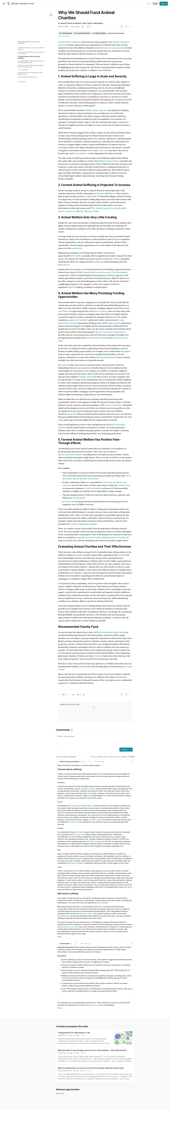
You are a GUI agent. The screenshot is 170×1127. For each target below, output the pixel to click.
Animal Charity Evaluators (71, 23)
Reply (59, 937)
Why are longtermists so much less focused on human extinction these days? (91, 1068)
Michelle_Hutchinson (65, 1070)
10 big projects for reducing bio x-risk (74, 1033)
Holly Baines (98, 23)
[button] (73, 694)
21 (89, 1071)
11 (83, 1035)
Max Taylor (87, 23)
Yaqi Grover (62, 1053)
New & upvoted (70, 757)
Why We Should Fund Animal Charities (28, 42)
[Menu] (4, 3)
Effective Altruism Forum (20, 4)
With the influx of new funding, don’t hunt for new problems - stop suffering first (92, 1050)
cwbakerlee (62, 1035)
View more (60, 1096)
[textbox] (95, 740)
